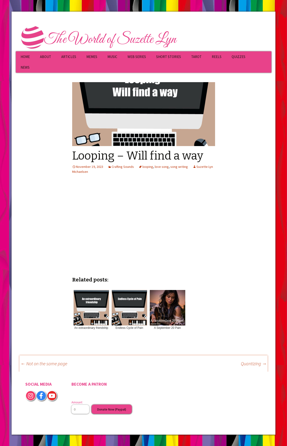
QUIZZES (238, 56)
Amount (76, 402)
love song (162, 167)
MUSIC (112, 56)
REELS (216, 56)
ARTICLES (68, 56)
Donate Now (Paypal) (111, 409)
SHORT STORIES (168, 56)
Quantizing (254, 363)
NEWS (25, 67)
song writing (179, 167)
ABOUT (45, 56)
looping (147, 167)
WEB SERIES (137, 56)
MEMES (91, 56)
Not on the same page (44, 363)
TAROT (196, 56)
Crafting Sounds (123, 167)
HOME (25, 56)
